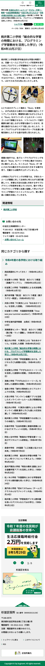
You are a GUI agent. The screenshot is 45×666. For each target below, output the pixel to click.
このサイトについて (32, 640)
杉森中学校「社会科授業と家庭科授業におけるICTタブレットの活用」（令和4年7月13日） (23, 429)
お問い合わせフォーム (14, 239)
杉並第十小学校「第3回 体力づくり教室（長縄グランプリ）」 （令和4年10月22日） (23, 281)
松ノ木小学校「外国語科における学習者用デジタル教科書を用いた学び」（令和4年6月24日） (23, 480)
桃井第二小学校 (10, 209)
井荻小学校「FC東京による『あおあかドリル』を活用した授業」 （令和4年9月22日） (23, 305)
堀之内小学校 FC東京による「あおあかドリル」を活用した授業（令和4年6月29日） (23, 342)
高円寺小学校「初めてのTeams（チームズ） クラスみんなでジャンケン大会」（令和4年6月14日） (24, 491)
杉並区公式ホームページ (18, 10)
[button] (22, 4)
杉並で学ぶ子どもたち (29, 12)
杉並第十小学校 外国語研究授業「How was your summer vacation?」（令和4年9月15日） (23, 313)
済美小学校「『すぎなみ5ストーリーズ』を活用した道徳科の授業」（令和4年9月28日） (23, 382)
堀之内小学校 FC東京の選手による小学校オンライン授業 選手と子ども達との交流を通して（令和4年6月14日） (23, 410)
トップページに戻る (10, 640)
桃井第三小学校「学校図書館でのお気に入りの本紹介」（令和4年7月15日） (23, 420)
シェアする (18, 24)
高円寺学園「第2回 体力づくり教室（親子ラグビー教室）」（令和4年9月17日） (23, 297)
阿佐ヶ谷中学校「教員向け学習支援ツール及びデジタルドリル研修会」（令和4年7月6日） (23, 439)
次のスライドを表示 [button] (22, 562)
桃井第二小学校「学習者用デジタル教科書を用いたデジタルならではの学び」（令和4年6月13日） (23, 502)
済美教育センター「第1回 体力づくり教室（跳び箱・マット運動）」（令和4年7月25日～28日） (23, 332)
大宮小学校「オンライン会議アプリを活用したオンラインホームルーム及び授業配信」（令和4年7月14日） (23, 399)
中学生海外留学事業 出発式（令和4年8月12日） (23, 323)
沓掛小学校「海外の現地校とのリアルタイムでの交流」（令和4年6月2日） (23, 390)
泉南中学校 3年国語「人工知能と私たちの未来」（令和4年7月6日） (23, 449)
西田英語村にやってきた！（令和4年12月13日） (23, 273)
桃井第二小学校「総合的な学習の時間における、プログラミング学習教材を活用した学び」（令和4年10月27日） (23, 351)
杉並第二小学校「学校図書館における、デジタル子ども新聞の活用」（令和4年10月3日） (23, 362)
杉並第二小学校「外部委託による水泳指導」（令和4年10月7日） (23, 289)
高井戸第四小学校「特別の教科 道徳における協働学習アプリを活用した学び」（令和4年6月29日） (23, 469)
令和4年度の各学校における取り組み (23, 262)
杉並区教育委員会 (13, 12)
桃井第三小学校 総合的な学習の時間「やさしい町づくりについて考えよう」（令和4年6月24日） (23, 458)
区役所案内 (26, 653)
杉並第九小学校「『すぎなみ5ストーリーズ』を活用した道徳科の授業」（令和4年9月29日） (23, 373)
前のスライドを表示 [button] (14, 562)
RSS (4, 644)
